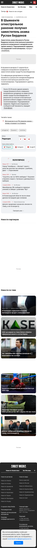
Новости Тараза (6, 495)
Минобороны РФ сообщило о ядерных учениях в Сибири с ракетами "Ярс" (16, 188)
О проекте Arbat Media (8, 507)
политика (22, 130)
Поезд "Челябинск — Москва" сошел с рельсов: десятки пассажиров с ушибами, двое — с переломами (17, 168)
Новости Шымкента (7, 486)
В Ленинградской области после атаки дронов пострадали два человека (16, 197)
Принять (18, 543)
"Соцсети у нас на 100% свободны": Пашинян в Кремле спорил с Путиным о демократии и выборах (18, 179)
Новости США (23, 498)
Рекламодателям (6, 510)
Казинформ (8, 108)
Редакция (6, 138)
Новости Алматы (6, 481)
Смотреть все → (18, 211)
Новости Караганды (7, 492)
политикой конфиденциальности (19, 539)
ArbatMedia (5, 51)
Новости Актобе (6, 489)
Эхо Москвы (22, 7)
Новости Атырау (6, 501)
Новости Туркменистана (26, 492)
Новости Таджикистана (26, 495)
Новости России (24, 483)
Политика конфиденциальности (8, 518)
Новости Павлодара (7, 498)
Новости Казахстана (7, 7)
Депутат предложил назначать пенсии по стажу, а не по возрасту (17, 205)
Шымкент (14, 130)
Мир (30, 7)
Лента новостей (24, 480)
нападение (5, 130)
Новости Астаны (6, 483)
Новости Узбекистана (25, 486)
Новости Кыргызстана (26, 489)
